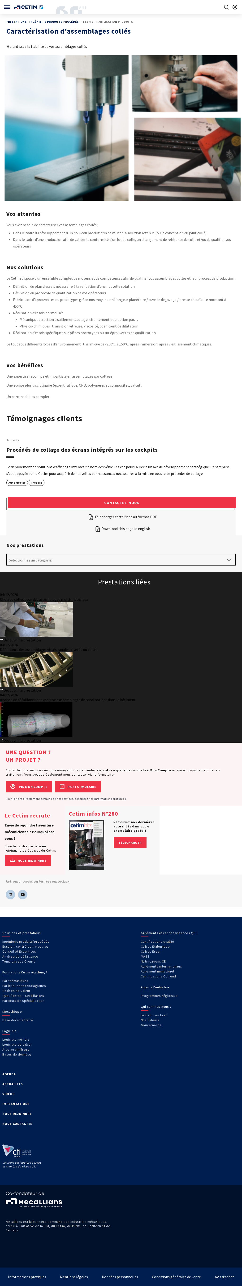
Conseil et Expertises (19, 951)
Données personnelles (120, 1276)
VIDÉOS (8, 1094)
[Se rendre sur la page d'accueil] (29, 7)
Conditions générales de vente (176, 1276)
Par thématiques (15, 981)
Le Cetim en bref (154, 1015)
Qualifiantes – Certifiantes (23, 996)
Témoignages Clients (18, 961)
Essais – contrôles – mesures (25, 946)
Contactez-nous (121, 502)
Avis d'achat (224, 1276)
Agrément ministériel (157, 971)
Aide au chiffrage (16, 1049)
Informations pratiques (110, 798)
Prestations (16, 21)
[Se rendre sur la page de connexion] (235, 7)
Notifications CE (153, 961)
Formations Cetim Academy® (25, 972)
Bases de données (17, 1054)
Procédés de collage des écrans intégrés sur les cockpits (82, 449)
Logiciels (9, 1031)
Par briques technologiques (24, 986)
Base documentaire (17, 1020)
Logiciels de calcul (16, 1044)
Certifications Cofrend (158, 976)
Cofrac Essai (150, 951)
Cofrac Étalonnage (155, 946)
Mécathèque (12, 1011)
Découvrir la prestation (20, 640)
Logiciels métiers (16, 1039)
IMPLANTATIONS (16, 1104)
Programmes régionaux (159, 996)
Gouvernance (151, 1025)
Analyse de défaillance (20, 956)
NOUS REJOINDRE (17, 1114)
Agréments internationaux (161, 966)
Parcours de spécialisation (23, 1001)
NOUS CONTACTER (17, 1124)
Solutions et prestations (21, 933)
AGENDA (9, 1074)
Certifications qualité (157, 941)
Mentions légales (74, 1276)
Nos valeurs (150, 1020)
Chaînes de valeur (16, 991)
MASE (145, 956)
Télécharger (130, 842)
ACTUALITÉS (12, 1084)
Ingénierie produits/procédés (25, 941)
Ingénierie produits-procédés (54, 21)
